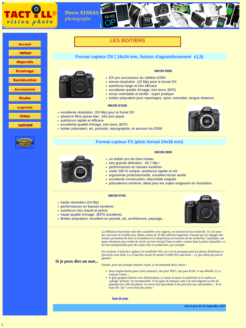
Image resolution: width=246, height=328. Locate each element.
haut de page (120, 298)
